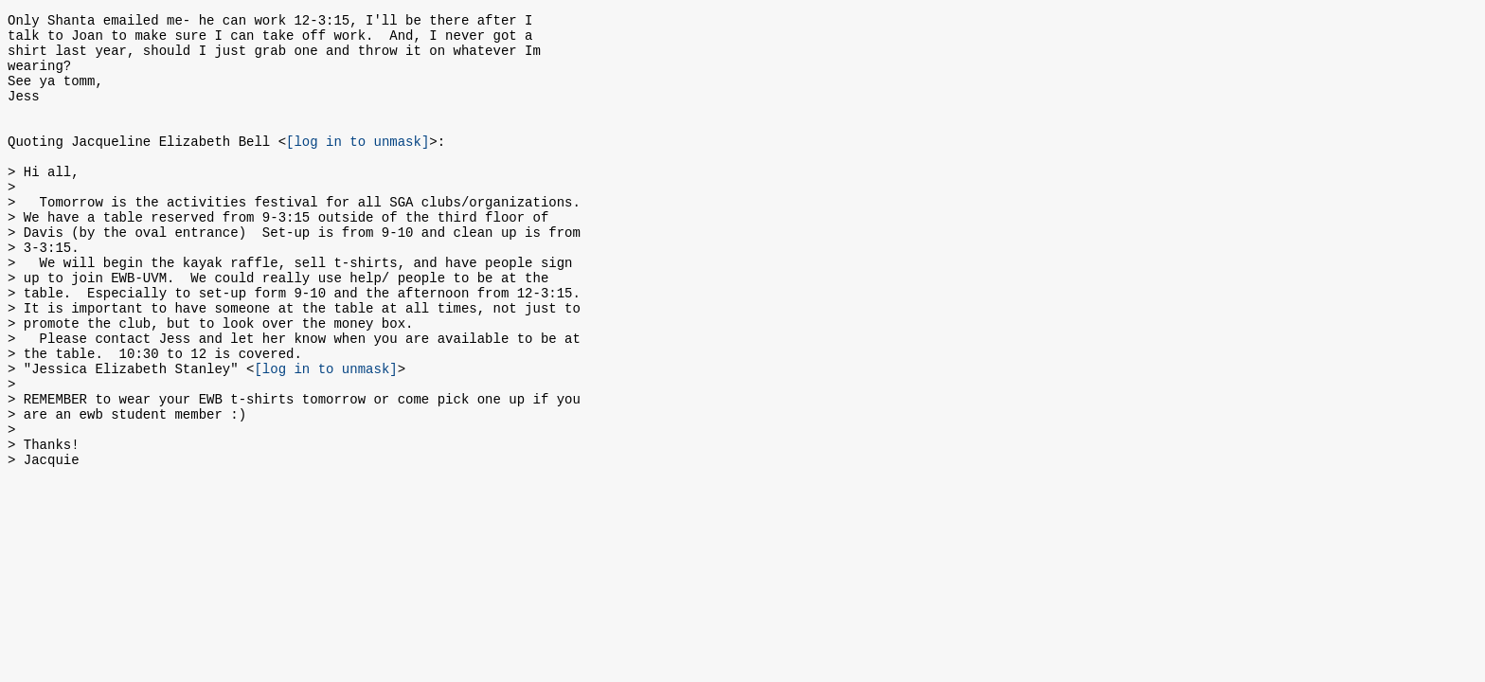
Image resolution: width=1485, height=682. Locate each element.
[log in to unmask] (357, 166)
